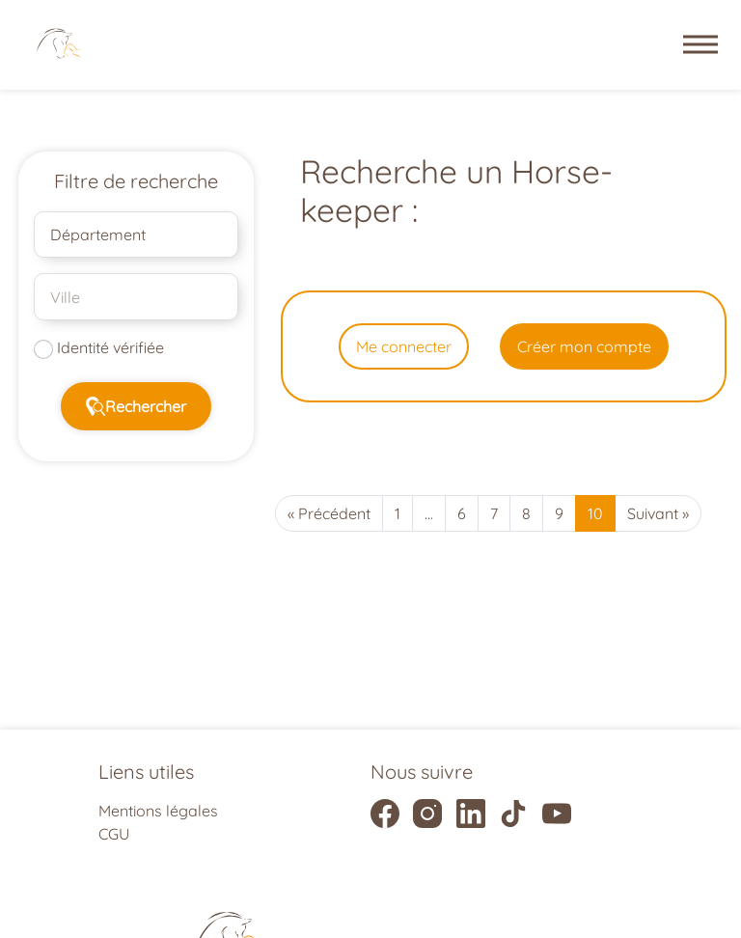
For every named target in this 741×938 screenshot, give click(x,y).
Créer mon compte (584, 346)
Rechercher (136, 406)
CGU (113, 833)
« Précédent (329, 513)
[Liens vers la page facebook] (384, 813)
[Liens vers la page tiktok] (513, 813)
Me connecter (404, 346)
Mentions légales (158, 810)
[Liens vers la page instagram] (427, 813)
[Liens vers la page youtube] (556, 813)
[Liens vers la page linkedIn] (470, 813)
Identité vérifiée (110, 347)
